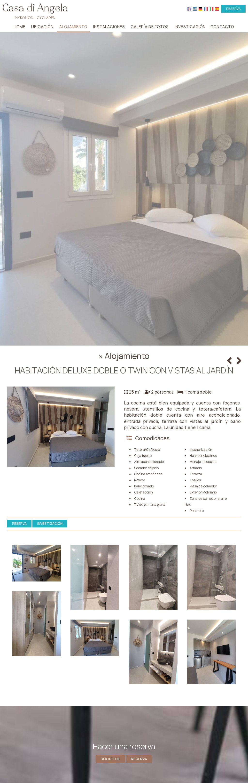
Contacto (222, 26)
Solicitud (111, 759)
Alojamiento (73, 26)
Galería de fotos (150, 26)
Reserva (233, 8)
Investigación (190, 26)
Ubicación (42, 26)
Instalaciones (109, 26)
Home (19, 26)
